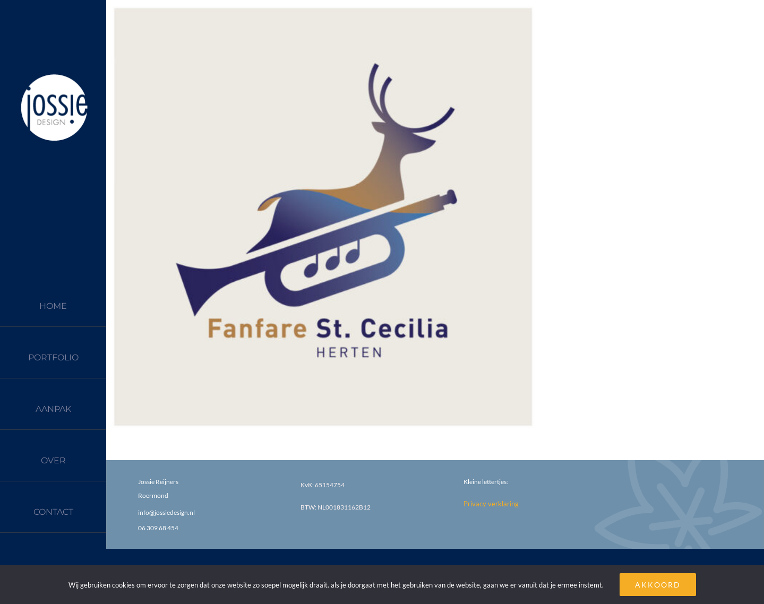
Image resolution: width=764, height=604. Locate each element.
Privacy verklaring (491, 503)
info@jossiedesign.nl (166, 512)
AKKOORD (658, 584)
